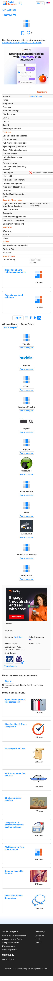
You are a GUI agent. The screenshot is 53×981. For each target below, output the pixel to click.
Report (18, 318)
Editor (31, 644)
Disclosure (39, 936)
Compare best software (12, 939)
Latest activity (8, 959)
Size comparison (9, 949)
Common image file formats (14, 872)
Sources (8, 630)
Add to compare (10, 328)
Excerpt (8, 624)
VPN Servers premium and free (15, 774)
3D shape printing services (13, 799)
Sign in (40, 3)
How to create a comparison (14, 936)
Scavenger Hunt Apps (15, 749)
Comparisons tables (10, 943)
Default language (36, 637)
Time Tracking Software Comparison (16, 725)
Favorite (23, 33)
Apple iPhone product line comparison (15, 701)
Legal (37, 939)
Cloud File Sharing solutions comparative (22, 42)
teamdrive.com (35, 96)
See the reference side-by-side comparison (24, 40)
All (3, 10)
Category (8, 637)
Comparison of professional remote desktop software (14, 824)
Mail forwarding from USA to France (14, 848)
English (48, 3)
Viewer (7, 644)
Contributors (10, 653)
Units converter (8, 946)
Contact (38, 943)
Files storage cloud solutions (14, 296)
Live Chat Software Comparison (14, 897)
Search (20, 3)
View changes (10, 666)
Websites (11, 10)
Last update (9, 647)
